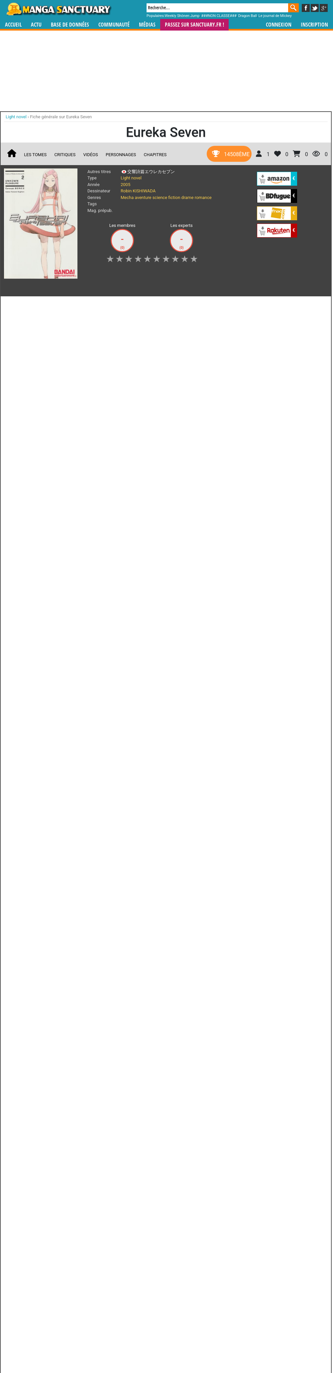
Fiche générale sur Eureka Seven (61, 116)
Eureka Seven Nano (137, 479)
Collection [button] (51, 305)
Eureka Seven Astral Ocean (189, 479)
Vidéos (90, 154)
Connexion (278, 25)
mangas (185, 593)
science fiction (166, 197)
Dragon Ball (247, 16)
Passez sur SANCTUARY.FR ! (194, 25)
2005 (125, 184)
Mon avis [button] (145, 305)
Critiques (65, 154)
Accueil (13, 25)
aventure (143, 197)
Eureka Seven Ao (32, 476)
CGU (191, 632)
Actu (36, 25)
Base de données (70, 25)
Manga (58, 9)
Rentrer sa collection (168, 632)
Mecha (127, 197)
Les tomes (35, 154)
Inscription (314, 25)
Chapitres (155, 154)
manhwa (201, 593)
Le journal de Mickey (275, 16)
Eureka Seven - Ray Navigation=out (137, 402)
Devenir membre (137, 632)
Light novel (131, 177)
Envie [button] (117, 305)
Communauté (114, 25)
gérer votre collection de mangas (145, 598)
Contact (203, 632)
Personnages (121, 154)
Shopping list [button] (86, 305)
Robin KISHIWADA (138, 190)
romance (203, 197)
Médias (147, 25)
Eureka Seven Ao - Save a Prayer (84, 479)
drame (187, 197)
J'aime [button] (21, 305)
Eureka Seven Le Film (189, 399)
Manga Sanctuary (81, 593)
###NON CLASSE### (218, 16)
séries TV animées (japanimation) (260, 593)
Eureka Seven (32, 396)
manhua (216, 593)
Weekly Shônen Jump (182, 16)
